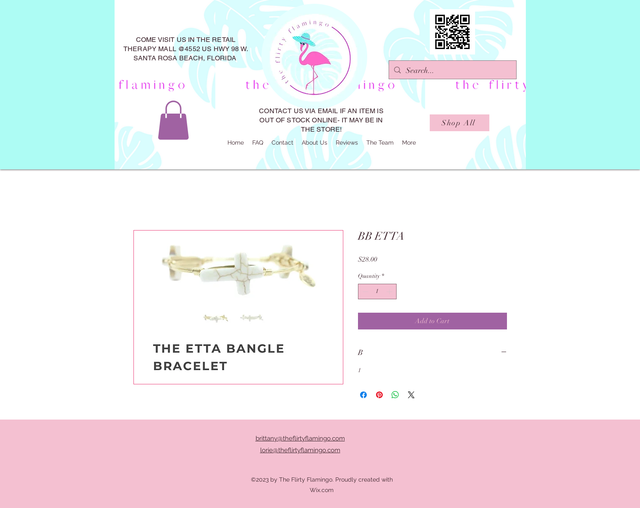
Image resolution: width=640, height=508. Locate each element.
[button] (173, 120)
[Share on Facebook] (363, 395)
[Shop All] (459, 122)
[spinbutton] (377, 291)
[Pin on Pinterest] (379, 395)
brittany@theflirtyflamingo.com (300, 438)
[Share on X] (411, 395)
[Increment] (390, 291)
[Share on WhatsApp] (395, 395)
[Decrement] (364, 291)
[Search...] (452, 71)
